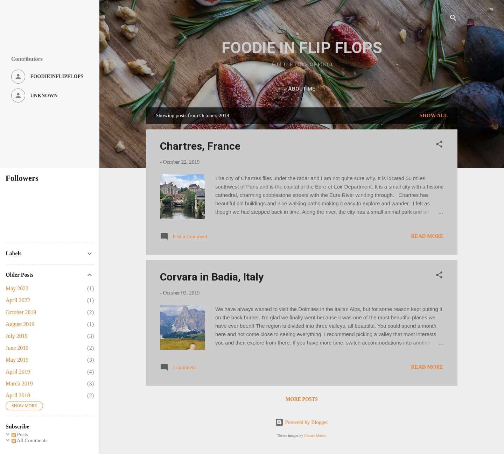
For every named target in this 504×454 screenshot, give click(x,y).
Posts (20, 434)
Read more (427, 236)
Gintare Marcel (315, 436)
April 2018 (18, 395)
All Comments (30, 440)
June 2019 (17, 348)
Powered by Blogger (301, 422)
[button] (439, 145)
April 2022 (18, 300)
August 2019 (20, 324)
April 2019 (18, 372)
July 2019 (17, 336)
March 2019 (19, 383)
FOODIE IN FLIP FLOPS (302, 47)
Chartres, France (200, 146)
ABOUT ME (301, 89)
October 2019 (21, 312)
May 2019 (17, 360)
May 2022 (17, 288)
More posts (301, 399)
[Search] (453, 19)
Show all (434, 115)
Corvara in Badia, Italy (212, 277)
